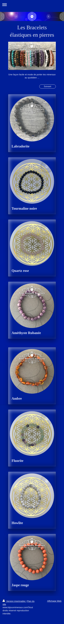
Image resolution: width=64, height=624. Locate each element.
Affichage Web (54, 601)
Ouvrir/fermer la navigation (32, 4)
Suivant (47, 86)
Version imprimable (14, 601)
